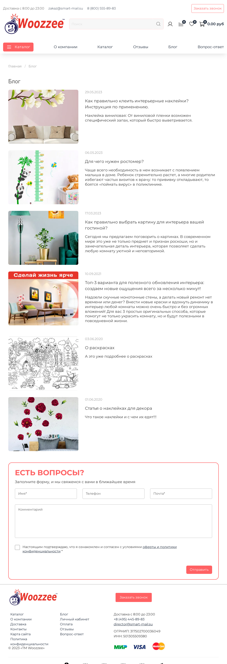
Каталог (105, 47)
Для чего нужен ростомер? (114, 161)
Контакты (18, 629)
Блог (172, 47)
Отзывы (140, 47)
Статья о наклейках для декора (118, 408)
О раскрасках (100, 347)
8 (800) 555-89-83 (101, 8)
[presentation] (46, 566)
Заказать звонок (208, 8)
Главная (15, 66)
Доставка (18, 624)
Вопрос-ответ (211, 47)
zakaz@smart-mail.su (65, 8)
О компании (65, 47)
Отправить (199, 570)
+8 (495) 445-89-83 (129, 619)
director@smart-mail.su (133, 624)
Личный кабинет (74, 619)
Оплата (66, 624)
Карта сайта (20, 634)
